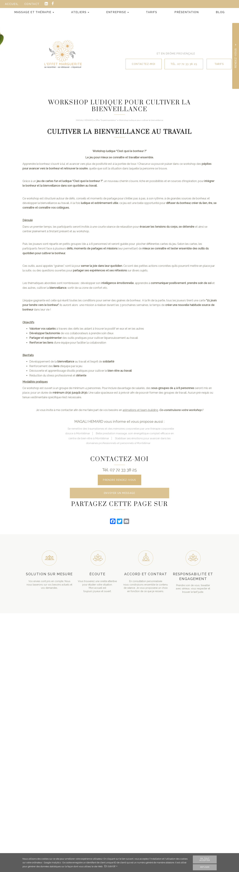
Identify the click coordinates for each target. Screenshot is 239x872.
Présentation (186, 12)
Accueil (12, 4)
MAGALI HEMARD (84, 120)
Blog (220, 12)
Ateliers (80, 12)
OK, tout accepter (204, 859)
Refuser (204, 867)
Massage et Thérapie (34, 12)
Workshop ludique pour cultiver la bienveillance (141, 120)
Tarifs (151, 12)
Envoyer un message (119, 494)
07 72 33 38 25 (123, 469)
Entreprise (117, 12)
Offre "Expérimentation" (106, 120)
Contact (32, 4)
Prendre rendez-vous (119, 480)
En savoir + (111, 866)
